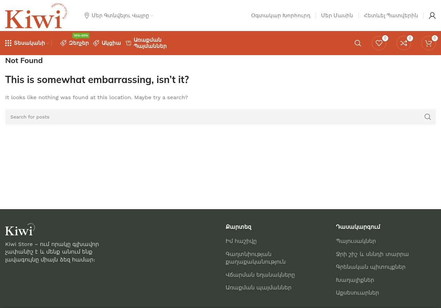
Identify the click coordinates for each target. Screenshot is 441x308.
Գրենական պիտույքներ (371, 267)
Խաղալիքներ (355, 280)
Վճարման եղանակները (260, 274)
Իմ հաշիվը (241, 241)
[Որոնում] (358, 43)
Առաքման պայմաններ (258, 287)
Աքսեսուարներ (357, 292)
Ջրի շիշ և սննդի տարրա (372, 254)
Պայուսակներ (356, 241)
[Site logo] (36, 15)
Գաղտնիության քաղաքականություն (256, 258)
